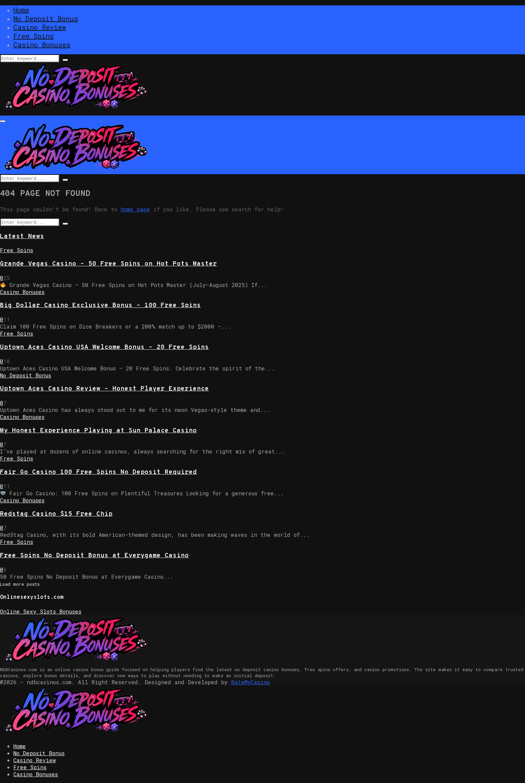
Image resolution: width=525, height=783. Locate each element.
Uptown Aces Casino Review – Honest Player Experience (104, 389)
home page (135, 209)
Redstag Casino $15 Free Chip (56, 514)
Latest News (22, 236)
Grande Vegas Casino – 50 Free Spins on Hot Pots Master (108, 264)
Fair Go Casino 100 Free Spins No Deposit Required (98, 472)
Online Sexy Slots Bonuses (40, 611)
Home (21, 9)
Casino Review (39, 27)
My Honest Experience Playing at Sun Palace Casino (98, 431)
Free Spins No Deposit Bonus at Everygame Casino (94, 556)
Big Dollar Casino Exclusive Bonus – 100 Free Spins (100, 305)
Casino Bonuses (41, 44)
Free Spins (33, 35)
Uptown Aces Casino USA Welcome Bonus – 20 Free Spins (104, 347)
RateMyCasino (250, 682)
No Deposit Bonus (45, 18)
